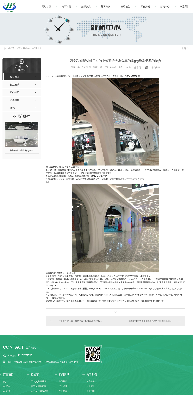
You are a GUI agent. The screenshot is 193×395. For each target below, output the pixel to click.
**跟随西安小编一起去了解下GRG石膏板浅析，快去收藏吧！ (80, 321)
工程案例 (145, 6)
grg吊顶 (6, 391)
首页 (18, 48)
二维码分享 (154, 67)
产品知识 (63, 391)
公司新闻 (37, 48)
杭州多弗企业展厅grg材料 (21, 150)
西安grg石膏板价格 (39, 391)
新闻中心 (165, 6)
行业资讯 (63, 386)
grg (4, 381)
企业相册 (91, 391)
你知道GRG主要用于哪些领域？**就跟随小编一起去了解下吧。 (155, 321)
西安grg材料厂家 (132, 76)
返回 (185, 48)
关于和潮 (66, 6)
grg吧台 (6, 386)
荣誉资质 (86, 6)
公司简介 (91, 386)
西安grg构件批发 (38, 381)
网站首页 (46, 6)
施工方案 (105, 6)
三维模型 (125, 6)
